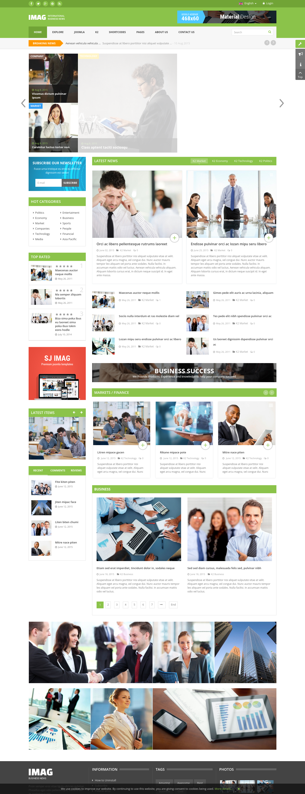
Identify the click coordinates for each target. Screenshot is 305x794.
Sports (66, 177)
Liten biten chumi (66, 476)
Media (39, 193)
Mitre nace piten (66, 496)
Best (200, 737)
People (66, 182)
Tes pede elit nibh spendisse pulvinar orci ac (242, 270)
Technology (42, 187)
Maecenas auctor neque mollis (66, 226)
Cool (180, 745)
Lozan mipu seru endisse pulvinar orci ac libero (150, 293)
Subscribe (101, 739)
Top (300, 74)
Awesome (183, 737)
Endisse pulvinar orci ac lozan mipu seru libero (229, 197)
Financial (68, 187)
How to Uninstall (105, 734)
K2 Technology (127, 412)
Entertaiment (70, 166)
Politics (39, 166)
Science (196, 761)
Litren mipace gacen (110, 406)
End (173, 558)
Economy (41, 172)
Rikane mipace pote (173, 406)
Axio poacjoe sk (105, 750)
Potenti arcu (103, 745)
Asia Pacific (69, 193)
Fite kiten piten (65, 435)
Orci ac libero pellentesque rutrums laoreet (132, 197)
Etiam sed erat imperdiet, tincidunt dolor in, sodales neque (136, 522)
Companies (42, 182)
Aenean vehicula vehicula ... (83, 43)
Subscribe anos (104, 760)
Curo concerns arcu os (109, 755)
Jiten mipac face (65, 456)
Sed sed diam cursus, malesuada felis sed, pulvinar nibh (224, 522)
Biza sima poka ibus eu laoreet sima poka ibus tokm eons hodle (68, 278)
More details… (224, 789)
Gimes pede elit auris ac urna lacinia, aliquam (243, 246)
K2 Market (125, 204)
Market (39, 177)
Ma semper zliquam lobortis (68, 250)
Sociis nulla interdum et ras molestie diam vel (149, 270)
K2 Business (125, 527)
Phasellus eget (104, 771)
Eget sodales (103, 766)
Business (68, 172)
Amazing (164, 737)
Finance (190, 753)
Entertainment (168, 753)
